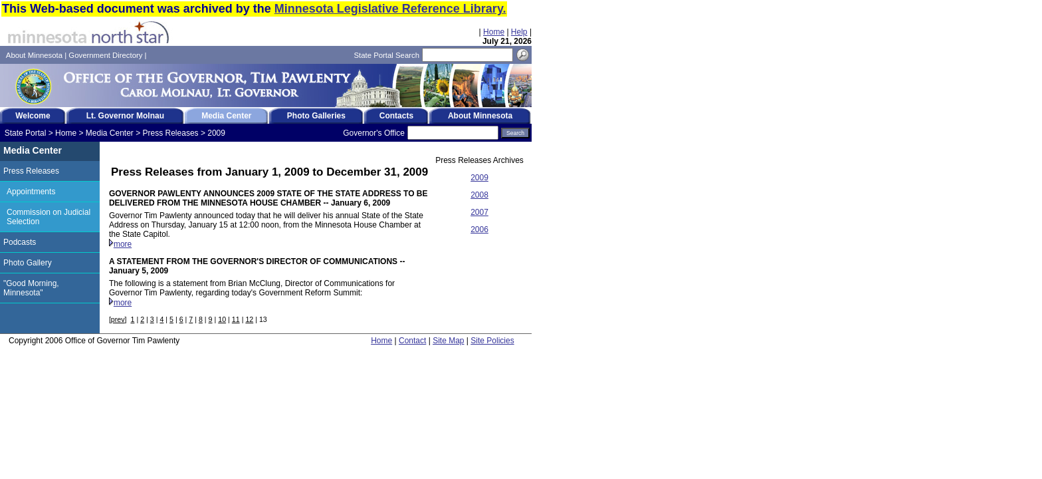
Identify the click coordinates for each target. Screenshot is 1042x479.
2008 (479, 195)
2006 (479, 229)
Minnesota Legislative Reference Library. (390, 8)
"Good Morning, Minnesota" (31, 288)
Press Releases (171, 133)
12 (249, 319)
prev (118, 319)
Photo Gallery (27, 262)
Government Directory (105, 55)
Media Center (110, 133)
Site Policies (492, 340)
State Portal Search (386, 55)
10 (222, 319)
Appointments (31, 191)
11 (236, 319)
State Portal (26, 133)
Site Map (448, 340)
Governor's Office (374, 133)
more (123, 244)
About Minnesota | (37, 55)
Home (493, 32)
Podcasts (19, 242)
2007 (479, 212)
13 (263, 319)
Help (519, 32)
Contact (412, 340)
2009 (216, 133)
